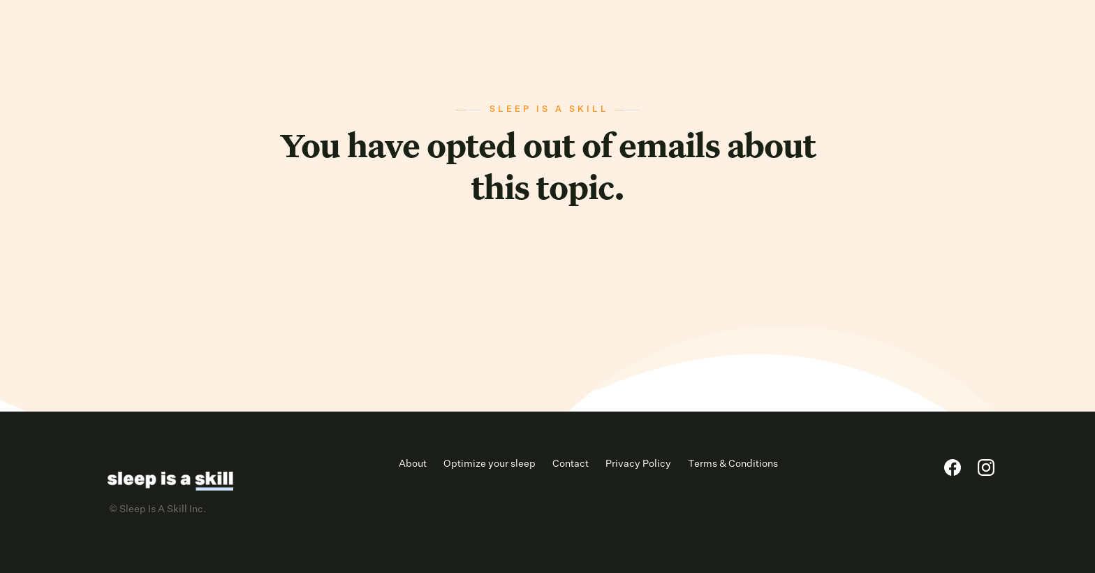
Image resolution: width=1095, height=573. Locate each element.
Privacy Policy (638, 464)
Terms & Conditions (733, 464)
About (413, 464)
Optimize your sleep (489, 464)
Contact (570, 464)
